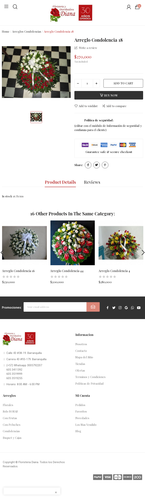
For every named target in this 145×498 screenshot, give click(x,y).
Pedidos (80, 405)
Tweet (96, 165)
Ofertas (80, 370)
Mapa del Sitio (84, 357)
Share (88, 165)
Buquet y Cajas (12, 438)
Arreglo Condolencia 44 (66, 271)
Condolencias (11, 431)
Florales (8, 405)
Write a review (87, 48)
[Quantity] (87, 83)
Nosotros (81, 344)
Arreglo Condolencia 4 (114, 271)
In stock (7, 196)
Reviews (92, 182)
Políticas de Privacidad (89, 383)
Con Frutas (10, 418)
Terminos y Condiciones (90, 377)
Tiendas (80, 364)
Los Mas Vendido (85, 425)
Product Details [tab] (60, 182)
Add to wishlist (86, 106)
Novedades (82, 418)
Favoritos (81, 411)
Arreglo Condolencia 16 (18, 271)
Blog (78, 431)
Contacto (81, 351)
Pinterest (105, 165)
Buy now (109, 95)
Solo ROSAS (10, 411)
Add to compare (114, 106)
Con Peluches (11, 425)
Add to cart (123, 83)
